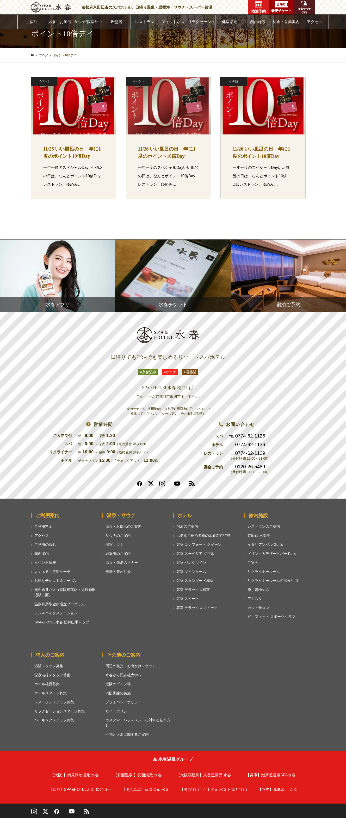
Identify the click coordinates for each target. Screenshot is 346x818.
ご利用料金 (43, 526)
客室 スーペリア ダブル (195, 554)
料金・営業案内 (286, 22)
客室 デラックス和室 (193, 590)
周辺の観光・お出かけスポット (130, 666)
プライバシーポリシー (123, 702)
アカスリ (254, 598)
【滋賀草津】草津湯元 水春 (145, 789)
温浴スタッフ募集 (48, 666)
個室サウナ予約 (304, 7)
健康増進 (229, 22)
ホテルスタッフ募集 (50, 693)
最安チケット (281, 7)
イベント (44, 81)
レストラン (144, 22)
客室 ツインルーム (191, 572)
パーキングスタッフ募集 (54, 720)
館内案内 (41, 554)
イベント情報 (45, 562)
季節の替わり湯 (118, 572)
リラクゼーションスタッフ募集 (59, 711)
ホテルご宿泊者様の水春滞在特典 (203, 535)
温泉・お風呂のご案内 (123, 526)
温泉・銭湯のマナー (121, 562)
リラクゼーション (201, 24)
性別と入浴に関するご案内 (127, 734)
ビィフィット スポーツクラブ (271, 617)
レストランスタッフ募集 (54, 702)
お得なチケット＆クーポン (56, 580)
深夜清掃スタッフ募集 (52, 675)
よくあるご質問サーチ (52, 572)
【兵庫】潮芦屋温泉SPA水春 (271, 775)
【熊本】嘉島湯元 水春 (277, 789)
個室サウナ (114, 544)
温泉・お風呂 (59, 22)
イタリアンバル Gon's (265, 544)
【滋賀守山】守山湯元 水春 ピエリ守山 (213, 789)
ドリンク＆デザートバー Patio (271, 554)
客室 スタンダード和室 (194, 580)
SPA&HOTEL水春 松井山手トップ (61, 622)
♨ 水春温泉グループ (173, 759)
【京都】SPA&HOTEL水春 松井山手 (80, 789)
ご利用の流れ (45, 544)
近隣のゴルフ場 (118, 684)
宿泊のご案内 (187, 526)
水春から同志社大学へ (123, 675)
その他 (233, 81)
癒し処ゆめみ (258, 590)
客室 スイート (187, 598)
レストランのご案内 (263, 526)
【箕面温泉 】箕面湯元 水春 (137, 775)
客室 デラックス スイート (197, 608)
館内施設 (258, 22)
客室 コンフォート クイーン (199, 544)
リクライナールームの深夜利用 (272, 580)
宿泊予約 (258, 7)
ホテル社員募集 (47, 684)
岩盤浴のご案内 (118, 554)
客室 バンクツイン (191, 562)
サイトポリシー (118, 711)
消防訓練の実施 (118, 693)
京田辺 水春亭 (258, 535)
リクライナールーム (263, 572)
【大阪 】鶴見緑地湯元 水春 (74, 775)
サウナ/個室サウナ (88, 24)
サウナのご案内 (118, 535)
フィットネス (173, 22)
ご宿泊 (31, 22)
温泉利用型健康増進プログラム (59, 604)
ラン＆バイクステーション (56, 613)
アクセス (314, 22)
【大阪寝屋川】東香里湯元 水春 (203, 775)
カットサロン (258, 608)
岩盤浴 (116, 22)
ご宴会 (252, 562)
